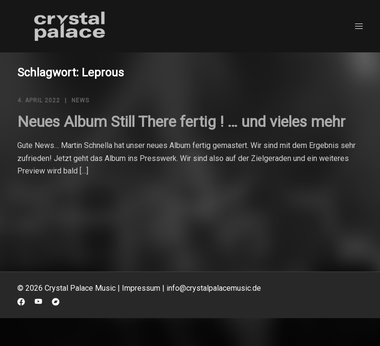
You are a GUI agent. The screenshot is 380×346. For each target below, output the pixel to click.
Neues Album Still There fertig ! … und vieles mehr (181, 121)
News (80, 100)
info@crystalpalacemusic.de (213, 288)
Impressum (141, 288)
